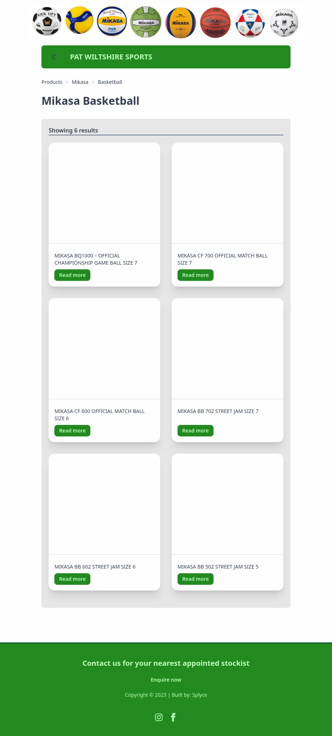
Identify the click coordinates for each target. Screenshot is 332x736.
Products (51, 81)
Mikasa (80, 81)
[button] (54, 57)
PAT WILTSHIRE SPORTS (111, 57)
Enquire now (166, 679)
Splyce (199, 694)
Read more (72, 274)
